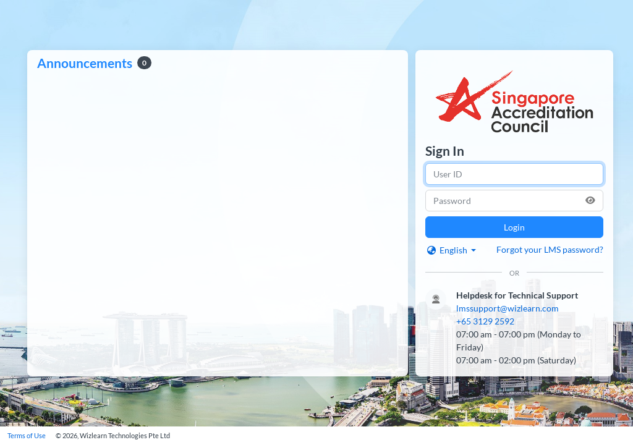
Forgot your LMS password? (549, 249)
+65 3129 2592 (485, 321)
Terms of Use (26, 435)
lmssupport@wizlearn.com (507, 308)
